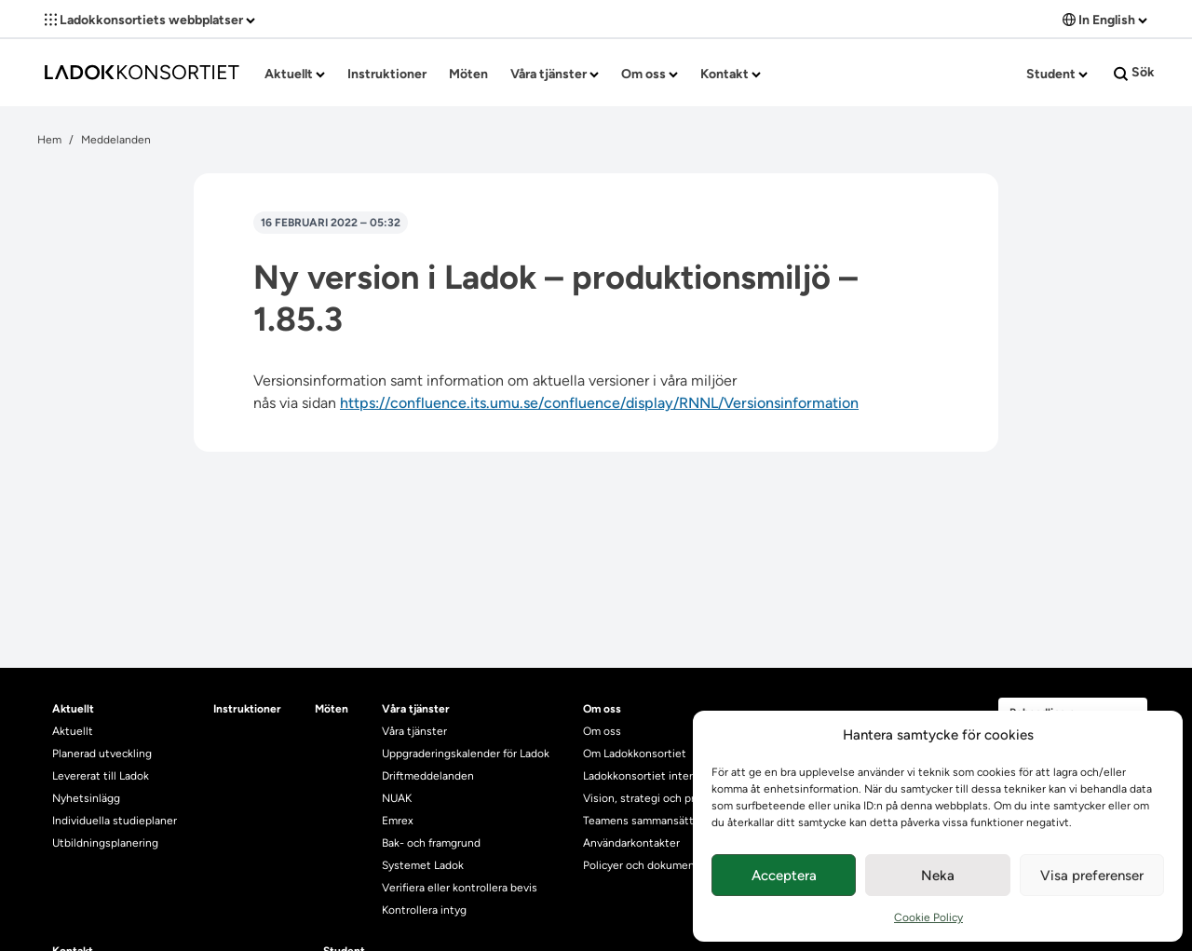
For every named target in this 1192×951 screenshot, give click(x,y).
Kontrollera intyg (424, 910)
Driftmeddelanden (428, 775)
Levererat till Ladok (100, 775)
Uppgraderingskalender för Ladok (465, 753)
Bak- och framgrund (431, 842)
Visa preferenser (1092, 875)
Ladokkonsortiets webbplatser (150, 20)
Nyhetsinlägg (86, 798)
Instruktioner (387, 74)
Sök (1134, 72)
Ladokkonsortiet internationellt (662, 775)
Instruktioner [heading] (247, 708)
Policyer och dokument (641, 865)
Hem (49, 139)
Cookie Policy (928, 917)
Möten (468, 74)
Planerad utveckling (102, 753)
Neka (938, 875)
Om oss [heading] (602, 708)
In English (1105, 20)
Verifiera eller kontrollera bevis (459, 887)
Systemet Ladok (423, 865)
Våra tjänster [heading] (416, 708)
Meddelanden (116, 139)
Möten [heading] (331, 708)
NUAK (397, 798)
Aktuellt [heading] (73, 708)
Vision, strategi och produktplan (664, 798)
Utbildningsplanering (105, 842)
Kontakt (730, 74)
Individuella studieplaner (116, 820)
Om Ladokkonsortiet (634, 753)
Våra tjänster (554, 74)
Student (1057, 74)
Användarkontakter (631, 842)
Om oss (649, 74)
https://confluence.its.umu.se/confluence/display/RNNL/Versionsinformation (599, 403)
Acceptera (784, 875)
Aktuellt (294, 74)
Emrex (397, 820)
